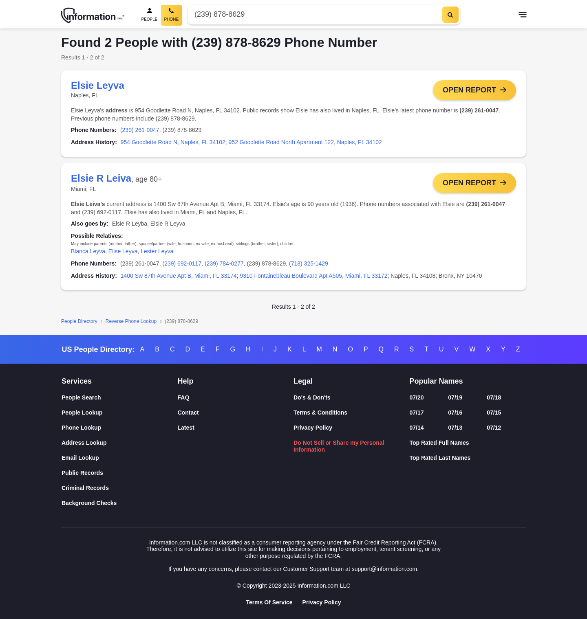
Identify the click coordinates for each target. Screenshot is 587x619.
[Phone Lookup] (120, 427)
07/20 (417, 397)
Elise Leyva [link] (123, 251)
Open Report (469, 90)
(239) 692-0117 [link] (181, 263)
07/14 (417, 427)
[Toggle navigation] (522, 15)
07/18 (494, 397)
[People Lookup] (120, 412)
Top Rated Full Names (439, 442)
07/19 (455, 397)
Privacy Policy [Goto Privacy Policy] (321, 602)
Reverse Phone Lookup (131, 321)
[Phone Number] (314, 14)
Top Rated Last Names (440, 457)
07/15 (494, 412)
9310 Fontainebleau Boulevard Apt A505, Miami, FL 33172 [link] (313, 275)
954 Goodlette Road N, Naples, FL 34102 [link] (173, 142)
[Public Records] (120, 473)
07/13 (455, 427)
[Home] (93, 15)
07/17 (417, 412)
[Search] (450, 15)
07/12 (494, 427)
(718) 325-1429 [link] (308, 263)
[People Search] (149, 15)
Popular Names (436, 381)
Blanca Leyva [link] (88, 251)
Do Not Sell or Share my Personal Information (339, 446)
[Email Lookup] (120, 457)
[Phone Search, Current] (171, 15)
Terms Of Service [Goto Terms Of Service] (269, 602)
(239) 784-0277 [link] (224, 263)
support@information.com (384, 569)
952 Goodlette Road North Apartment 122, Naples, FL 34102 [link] (305, 142)
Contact (188, 412)
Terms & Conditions (320, 412)
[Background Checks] (120, 503)
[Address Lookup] (120, 442)
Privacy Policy (313, 427)
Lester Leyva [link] (157, 251)
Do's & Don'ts (312, 397)
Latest (186, 427)
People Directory (79, 321)
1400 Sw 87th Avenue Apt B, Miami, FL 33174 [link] (179, 275)
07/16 (455, 412)
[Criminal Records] (120, 488)
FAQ (184, 397)
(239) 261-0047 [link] (139, 130)
